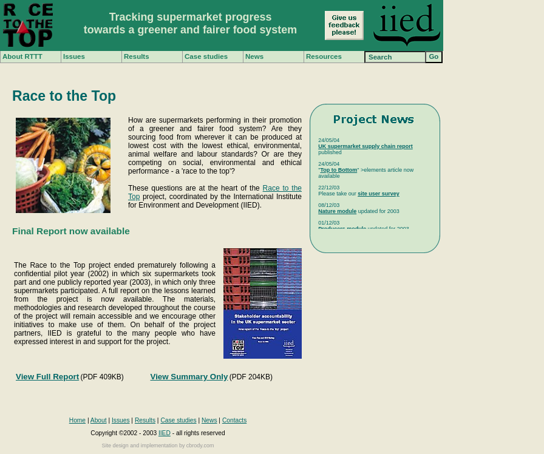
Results (136, 56)
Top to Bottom (338, 170)
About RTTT (22, 56)
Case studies (206, 56)
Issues (74, 56)
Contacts (234, 420)
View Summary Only (189, 376)
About (98, 420)
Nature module (337, 211)
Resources (324, 56)
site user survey (378, 194)
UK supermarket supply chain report (365, 146)
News (254, 56)
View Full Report (47, 376)
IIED (164, 433)
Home (77, 420)
